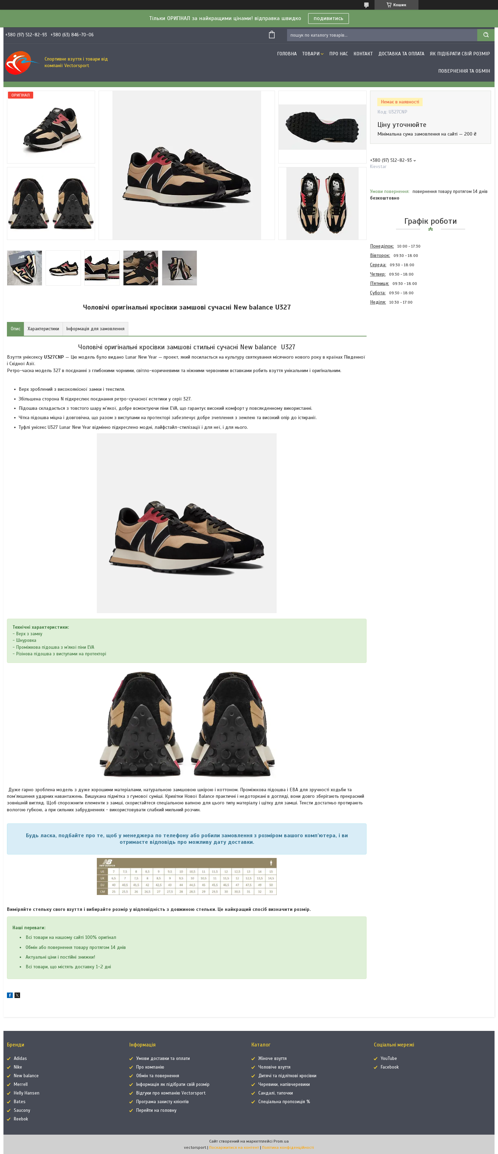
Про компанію (150, 1067)
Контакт (363, 54)
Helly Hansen (26, 1093)
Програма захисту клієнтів (162, 1102)
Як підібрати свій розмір (460, 54)
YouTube (389, 1058)
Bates (20, 1102)
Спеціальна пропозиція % (284, 1102)
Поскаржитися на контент (234, 1147)
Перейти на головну (156, 1110)
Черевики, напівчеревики (284, 1084)
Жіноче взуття (272, 1058)
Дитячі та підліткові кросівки (287, 1076)
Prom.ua (281, 1141)
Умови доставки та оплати (163, 1058)
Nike (18, 1067)
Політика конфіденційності (288, 1147)
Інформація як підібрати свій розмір (173, 1084)
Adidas (20, 1058)
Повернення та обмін (464, 71)
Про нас (338, 54)
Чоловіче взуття (274, 1067)
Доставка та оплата (401, 54)
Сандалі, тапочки (275, 1093)
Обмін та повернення (157, 1076)
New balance (26, 1076)
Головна (287, 54)
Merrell (21, 1084)
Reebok (21, 1119)
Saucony (22, 1110)
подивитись (328, 18)
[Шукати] (486, 35)
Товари (311, 54)
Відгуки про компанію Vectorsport (171, 1093)
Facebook (390, 1067)
